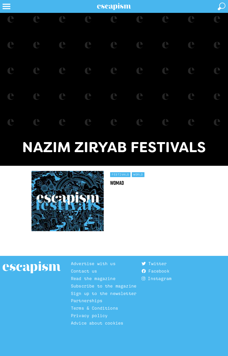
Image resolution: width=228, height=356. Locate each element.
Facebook (155, 271)
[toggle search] (221, 6)
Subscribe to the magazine (103, 286)
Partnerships (86, 300)
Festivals (120, 174)
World (138, 174)
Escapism (32, 267)
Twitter (154, 263)
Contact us (84, 271)
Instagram (157, 278)
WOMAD (117, 183)
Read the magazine (93, 278)
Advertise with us (93, 263)
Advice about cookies (97, 323)
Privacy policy (89, 315)
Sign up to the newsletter (103, 293)
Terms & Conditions (94, 308)
